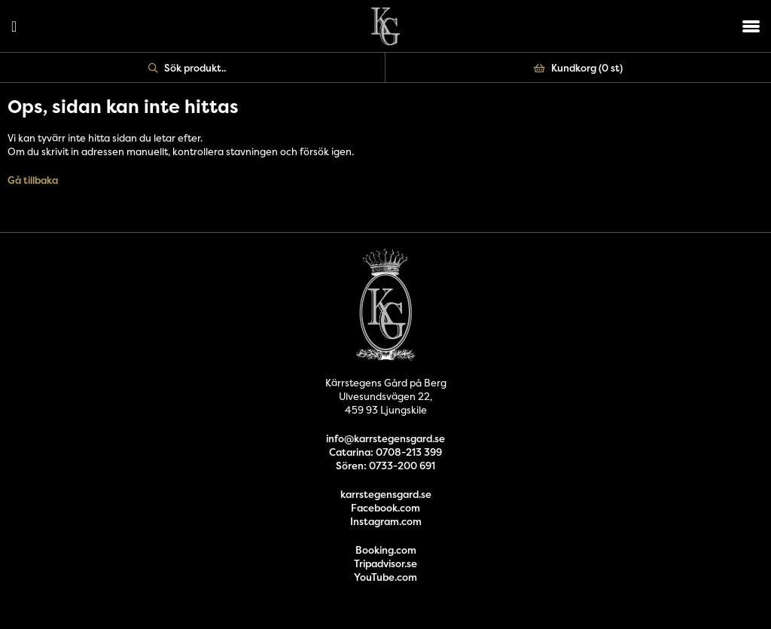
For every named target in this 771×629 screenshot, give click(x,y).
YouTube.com (385, 577)
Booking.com (385, 550)
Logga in (14, 26)
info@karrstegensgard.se (385, 438)
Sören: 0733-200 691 (385, 465)
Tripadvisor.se (385, 563)
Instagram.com (386, 521)
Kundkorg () (578, 68)
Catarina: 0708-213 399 (385, 452)
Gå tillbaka (33, 180)
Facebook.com (385, 507)
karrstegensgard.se (385, 494)
